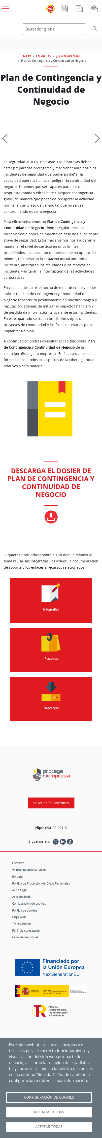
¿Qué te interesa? (68, 56)
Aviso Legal (19, 890)
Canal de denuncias (25, 937)
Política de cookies (24, 910)
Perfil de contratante (26, 930)
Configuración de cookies (29, 903)
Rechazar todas (49, 1112)
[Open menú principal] (5, 7)
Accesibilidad (21, 897)
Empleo (17, 877)
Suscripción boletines (51, 803)
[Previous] (7, 138)
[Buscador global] (54, 29)
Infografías (51, 609)
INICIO (26, 56)
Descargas (51, 708)
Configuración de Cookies (49, 1097)
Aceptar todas (49, 1126)
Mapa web (19, 917)
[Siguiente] (95, 138)
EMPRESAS (43, 56)
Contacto (18, 863)
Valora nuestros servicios (29, 870)
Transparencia (21, 924)
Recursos (51, 659)
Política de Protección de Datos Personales (41, 883)
